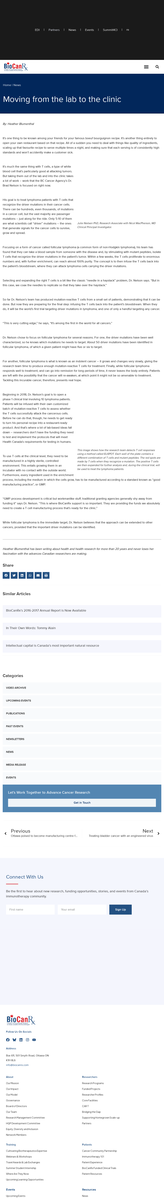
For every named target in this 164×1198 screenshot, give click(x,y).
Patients (87, 1144)
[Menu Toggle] (146, 66)
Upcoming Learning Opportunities (25, 1179)
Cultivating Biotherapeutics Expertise (26, 1150)
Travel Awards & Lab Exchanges (23, 1162)
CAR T (85, 1105)
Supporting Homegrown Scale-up (101, 1117)
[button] (157, 66)
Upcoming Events (18, 806)
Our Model (11, 1094)
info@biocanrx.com (17, 1065)
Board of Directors (16, 1105)
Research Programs (93, 1082)
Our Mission (12, 1082)
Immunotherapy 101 (93, 1156)
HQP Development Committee (23, 1123)
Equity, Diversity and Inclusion (22, 1128)
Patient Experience (92, 1162)
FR (127, 30)
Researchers (89, 1077)
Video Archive (16, 793)
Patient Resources (92, 1173)
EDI (37, 30)
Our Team (11, 1111)
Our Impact (12, 1088)
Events (89, 30)
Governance (13, 1100)
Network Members (16, 1134)
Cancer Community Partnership (99, 1150)
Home (7, 85)
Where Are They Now (17, 1173)
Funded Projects (91, 1088)
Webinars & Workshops (19, 1156)
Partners (54, 30)
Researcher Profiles (92, 1094)
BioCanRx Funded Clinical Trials (99, 1167)
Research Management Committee (25, 1117)
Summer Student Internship (21, 1167)
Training (11, 1144)
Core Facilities (90, 1100)
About (9, 1077)
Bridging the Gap (91, 1111)
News (72, 30)
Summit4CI (110, 30)
